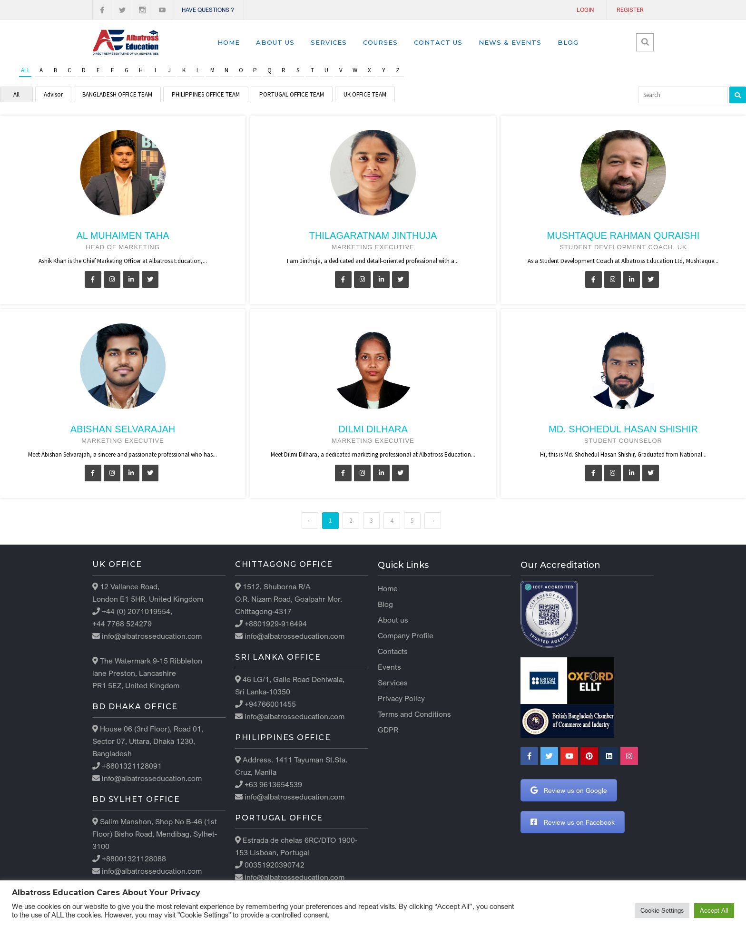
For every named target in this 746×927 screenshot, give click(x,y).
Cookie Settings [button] (662, 910)
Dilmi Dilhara (373, 429)
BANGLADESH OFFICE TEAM (117, 94)
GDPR (388, 729)
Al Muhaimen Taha (122, 235)
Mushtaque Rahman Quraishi (623, 235)
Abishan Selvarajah (122, 429)
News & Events (510, 42)
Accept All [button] (714, 910)
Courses (380, 42)
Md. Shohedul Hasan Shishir (623, 429)
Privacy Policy (401, 698)
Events (389, 667)
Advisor (53, 94)
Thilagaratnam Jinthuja (373, 235)
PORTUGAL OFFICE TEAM (291, 94)
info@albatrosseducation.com (151, 636)
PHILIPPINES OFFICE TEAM (206, 94)
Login (585, 9)
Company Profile (405, 635)
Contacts (393, 651)
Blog (568, 42)
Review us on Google (568, 790)
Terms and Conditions (414, 714)
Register (630, 9)
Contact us (438, 42)
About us (275, 42)
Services (329, 42)
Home (228, 42)
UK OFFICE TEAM (365, 94)
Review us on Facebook (572, 822)
